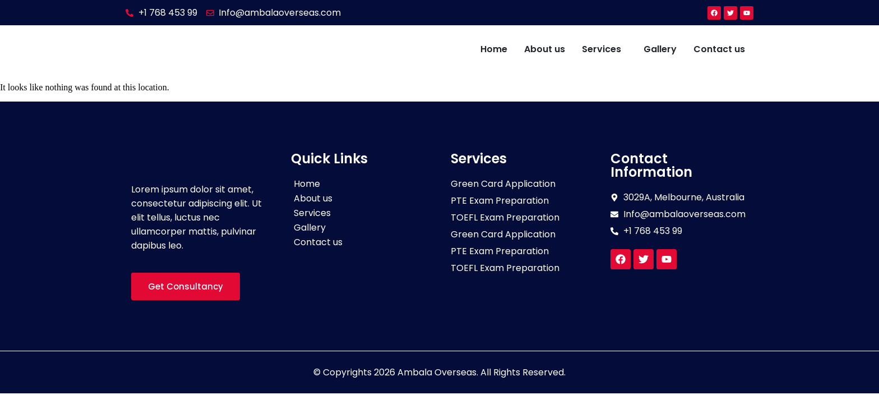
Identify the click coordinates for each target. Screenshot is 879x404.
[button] (604, 49)
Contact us (719, 49)
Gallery (660, 49)
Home (493, 49)
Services (601, 49)
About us (544, 49)
